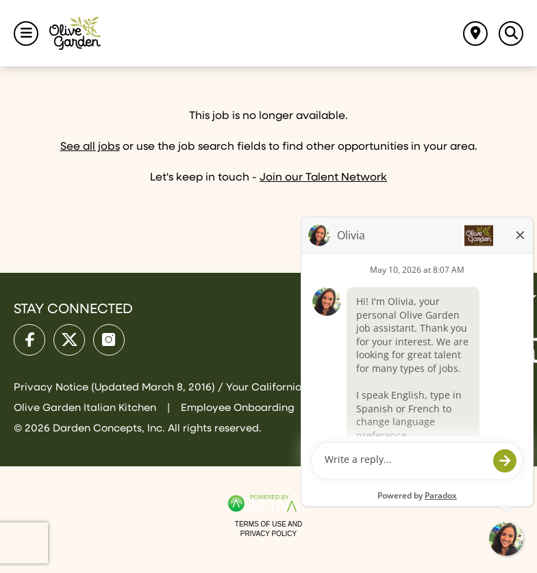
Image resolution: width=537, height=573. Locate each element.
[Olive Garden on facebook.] (29, 340)
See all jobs (90, 147)
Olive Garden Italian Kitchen (86, 408)
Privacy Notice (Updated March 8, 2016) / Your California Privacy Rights (197, 387)
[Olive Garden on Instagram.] (109, 340)
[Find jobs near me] (475, 33)
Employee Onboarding (238, 408)
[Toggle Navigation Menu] (26, 33)
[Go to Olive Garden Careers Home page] (75, 33)
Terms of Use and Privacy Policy (268, 528)
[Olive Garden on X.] (69, 340)
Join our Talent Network (323, 177)
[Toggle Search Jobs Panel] (511, 33)
